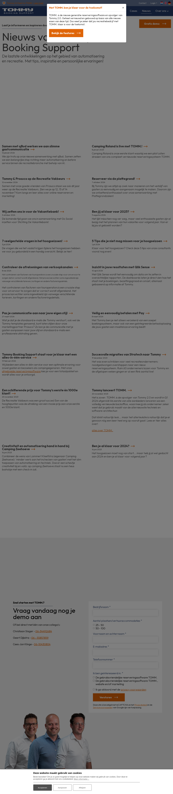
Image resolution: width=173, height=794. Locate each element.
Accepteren (42, 787)
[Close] (123, 7)
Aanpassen (62, 787)
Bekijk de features (63, 33)
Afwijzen (82, 787)
